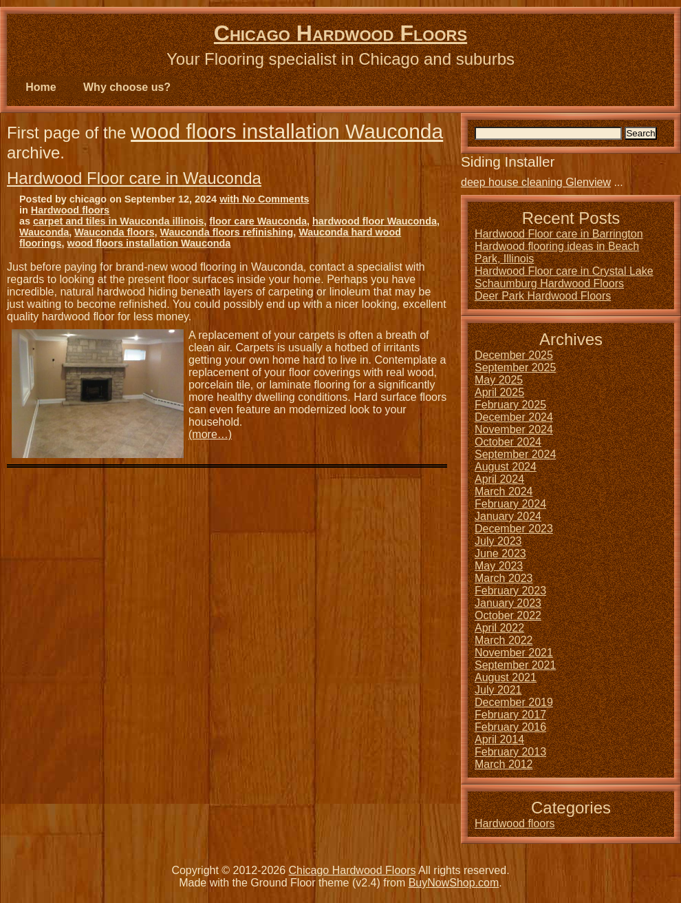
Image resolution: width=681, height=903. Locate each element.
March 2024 (504, 491)
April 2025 (499, 392)
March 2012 (504, 764)
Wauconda (44, 232)
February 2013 (510, 752)
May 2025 (499, 380)
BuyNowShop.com (454, 883)
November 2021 (514, 652)
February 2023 (510, 590)
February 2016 (510, 727)
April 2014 (499, 739)
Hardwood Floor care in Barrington (559, 234)
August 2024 (506, 467)
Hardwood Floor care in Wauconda (134, 178)
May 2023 (499, 566)
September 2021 (515, 665)
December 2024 (514, 417)
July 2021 (498, 690)
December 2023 (514, 528)
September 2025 (515, 367)
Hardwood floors (70, 210)
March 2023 (504, 578)
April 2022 (499, 628)
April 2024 (499, 479)
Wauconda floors (114, 232)
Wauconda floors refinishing (226, 232)
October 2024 (508, 442)
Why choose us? (127, 87)
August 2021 (506, 677)
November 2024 (514, 429)
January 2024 (508, 516)
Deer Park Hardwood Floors (543, 296)
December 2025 (514, 355)
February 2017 (510, 714)
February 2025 (510, 405)
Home (40, 87)
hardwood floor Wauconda (374, 221)
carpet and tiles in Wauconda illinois (118, 221)
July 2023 (498, 541)
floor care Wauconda (258, 221)
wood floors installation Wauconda (287, 131)
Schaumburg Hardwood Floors (549, 283)
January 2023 (508, 603)
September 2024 (515, 454)
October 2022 (508, 615)
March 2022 (504, 640)
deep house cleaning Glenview (536, 182)
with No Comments (264, 199)
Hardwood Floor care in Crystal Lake (564, 271)
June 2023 (500, 553)
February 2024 (510, 504)
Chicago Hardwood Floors (340, 33)
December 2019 (514, 702)
